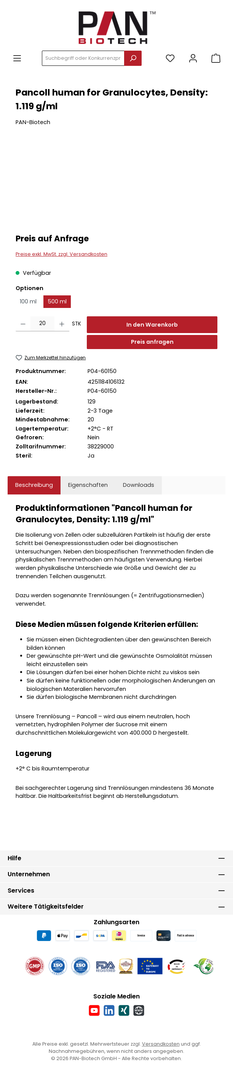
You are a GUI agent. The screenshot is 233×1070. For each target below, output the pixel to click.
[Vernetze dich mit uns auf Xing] (124, 1010)
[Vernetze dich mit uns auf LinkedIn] (109, 1010)
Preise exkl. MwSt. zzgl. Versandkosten (61, 254)
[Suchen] (133, 58)
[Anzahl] (42, 324)
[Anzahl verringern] (23, 324)
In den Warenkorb (152, 324)
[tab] (34, 485)
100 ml (28, 301)
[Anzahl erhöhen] (61, 324)
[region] (116, 185)
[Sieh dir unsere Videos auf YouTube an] (94, 1010)
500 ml (57, 301)
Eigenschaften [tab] (88, 485)
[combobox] (83, 58)
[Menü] (17, 58)
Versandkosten (161, 1044)
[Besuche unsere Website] (138, 1010)
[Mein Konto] (193, 58)
